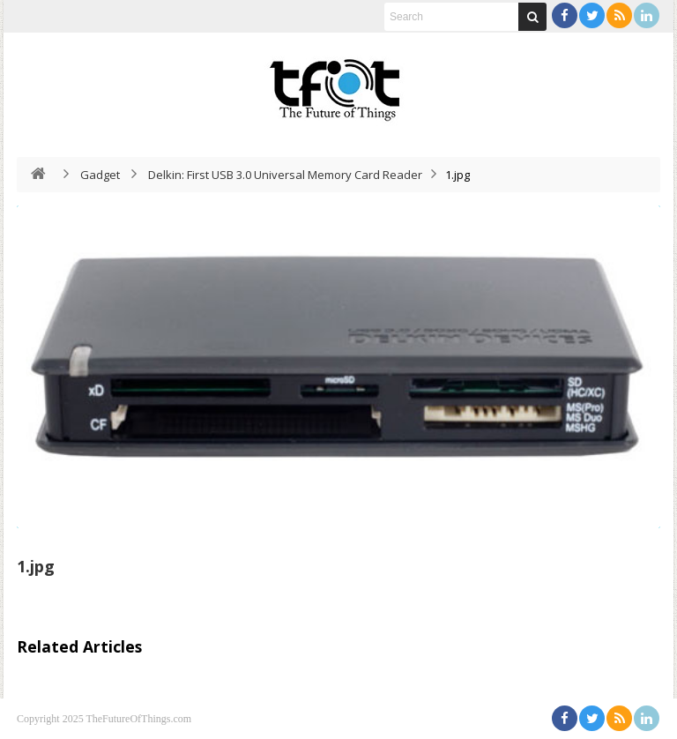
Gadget (100, 175)
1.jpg (36, 566)
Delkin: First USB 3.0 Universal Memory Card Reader (285, 175)
